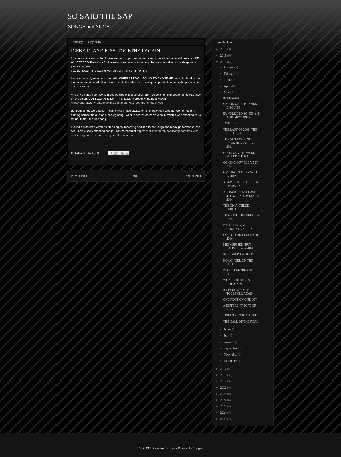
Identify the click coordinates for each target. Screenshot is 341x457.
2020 (223, 387)
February (230, 73)
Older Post (193, 175)
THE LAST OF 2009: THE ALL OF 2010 (240, 131)
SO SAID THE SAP (99, 16)
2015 (223, 55)
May (227, 92)
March (228, 79)
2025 (223, 419)
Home (137, 175)
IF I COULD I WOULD (238, 254)
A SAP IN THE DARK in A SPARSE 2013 (240, 184)
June (227, 329)
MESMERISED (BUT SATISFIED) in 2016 (238, 246)
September (231, 348)
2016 (223, 62)
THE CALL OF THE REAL (240, 321)
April (227, 86)
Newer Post (79, 175)
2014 (223, 49)
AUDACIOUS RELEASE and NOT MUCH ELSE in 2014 (241, 195)
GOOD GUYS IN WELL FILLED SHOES (239, 154)
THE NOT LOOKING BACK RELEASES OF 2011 (239, 143)
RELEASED (231, 97)
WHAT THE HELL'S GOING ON (236, 282)
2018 (223, 375)
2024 (223, 412)
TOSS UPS (230, 123)
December (230, 360)
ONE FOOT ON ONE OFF (240, 299)
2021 (223, 393)
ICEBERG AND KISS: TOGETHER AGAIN (238, 291)
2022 (223, 400)
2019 (223, 381)
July (227, 335)
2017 (223, 368)
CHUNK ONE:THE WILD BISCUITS (240, 105)
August (229, 342)
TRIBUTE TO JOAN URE (240, 315)
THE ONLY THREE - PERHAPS (237, 207)
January (229, 67)
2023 (223, 406)
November (231, 354)
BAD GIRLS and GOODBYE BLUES (237, 226)
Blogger (197, 448)
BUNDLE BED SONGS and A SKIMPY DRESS (241, 115)
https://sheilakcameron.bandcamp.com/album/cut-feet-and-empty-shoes (117, 102)
